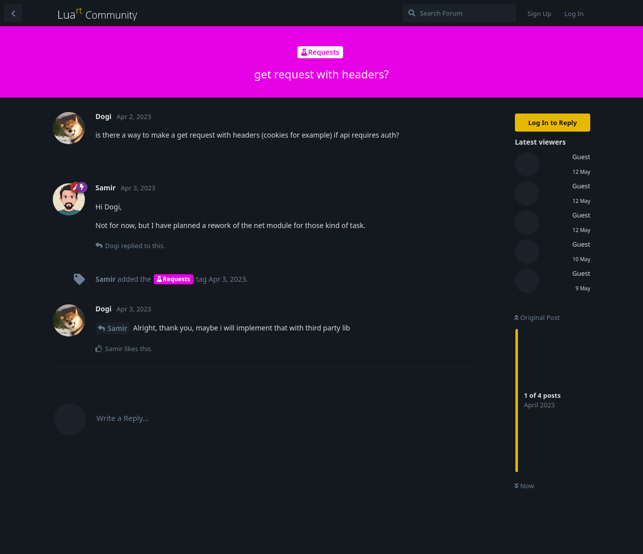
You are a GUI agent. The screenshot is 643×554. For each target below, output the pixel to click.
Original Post (537, 317)
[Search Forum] (459, 13)
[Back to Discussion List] (13, 13)
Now (524, 485)
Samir (117, 328)
